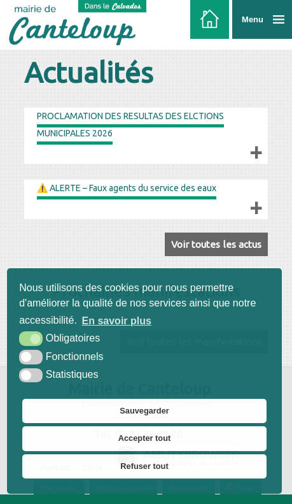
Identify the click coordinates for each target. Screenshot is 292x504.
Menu (252, 19)
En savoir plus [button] (116, 320)
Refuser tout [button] (144, 466)
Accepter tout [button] (144, 438)
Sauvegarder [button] (144, 410)
